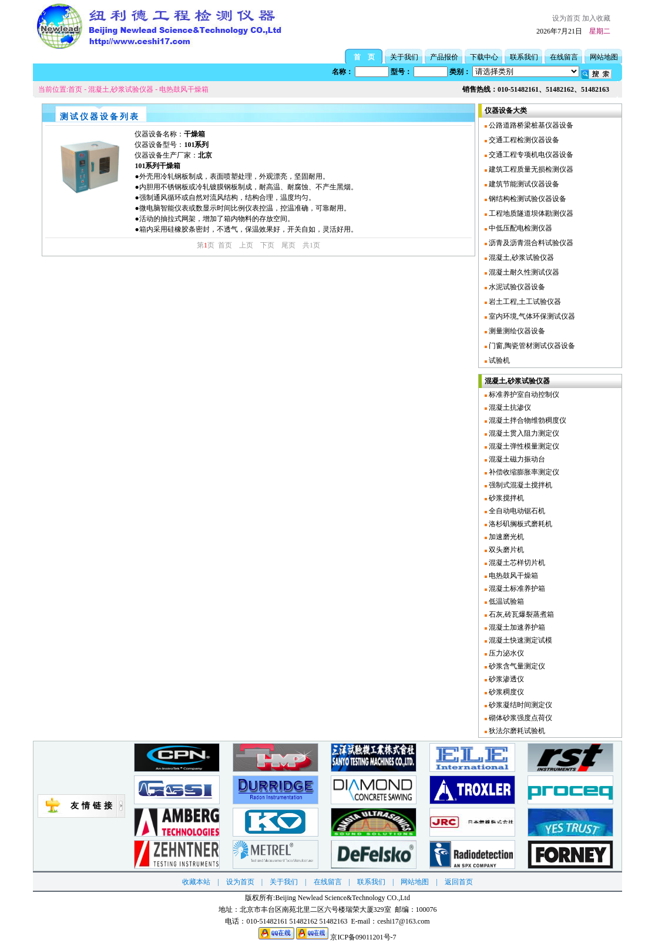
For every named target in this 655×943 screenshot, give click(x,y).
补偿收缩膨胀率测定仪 (523, 472)
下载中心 (484, 57)
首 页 (364, 57)
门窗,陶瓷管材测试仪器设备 (531, 346)
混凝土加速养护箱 (516, 627)
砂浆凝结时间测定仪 (519, 705)
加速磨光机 (505, 537)
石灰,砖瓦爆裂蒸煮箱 (520, 614)
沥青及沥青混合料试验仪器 (530, 243)
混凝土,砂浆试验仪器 (120, 89)
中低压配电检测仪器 (519, 228)
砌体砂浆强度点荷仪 (519, 718)
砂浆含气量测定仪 (516, 666)
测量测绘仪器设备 (516, 331)
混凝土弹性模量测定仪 (523, 446)
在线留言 (564, 57)
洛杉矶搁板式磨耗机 (519, 524)
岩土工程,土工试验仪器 (524, 301)
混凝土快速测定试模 (519, 640)
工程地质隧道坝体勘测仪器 (530, 213)
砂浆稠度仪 (505, 692)
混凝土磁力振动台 (516, 459)
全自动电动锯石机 (516, 511)
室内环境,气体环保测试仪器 (531, 316)
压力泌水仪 (505, 653)
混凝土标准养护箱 (516, 588)
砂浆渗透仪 (505, 679)
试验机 (498, 360)
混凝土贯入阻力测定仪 (523, 433)
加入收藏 (596, 18)
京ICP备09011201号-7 (363, 937)
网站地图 (604, 57)
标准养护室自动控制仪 (523, 394)
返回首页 (459, 882)
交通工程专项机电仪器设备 (530, 155)
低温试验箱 (505, 601)
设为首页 (566, 18)
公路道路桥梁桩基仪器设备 (530, 125)
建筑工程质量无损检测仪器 (530, 169)
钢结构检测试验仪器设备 (526, 199)
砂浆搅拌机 (505, 498)
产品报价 (444, 57)
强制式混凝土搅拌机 (519, 485)
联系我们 (524, 57)
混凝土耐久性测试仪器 (523, 272)
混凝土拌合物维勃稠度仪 (526, 420)
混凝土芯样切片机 (516, 563)
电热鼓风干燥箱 (184, 89)
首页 (75, 89)
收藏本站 (196, 882)
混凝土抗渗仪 (509, 407)
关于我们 (404, 57)
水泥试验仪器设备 (516, 287)
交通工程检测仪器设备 (523, 140)
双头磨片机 (505, 550)
